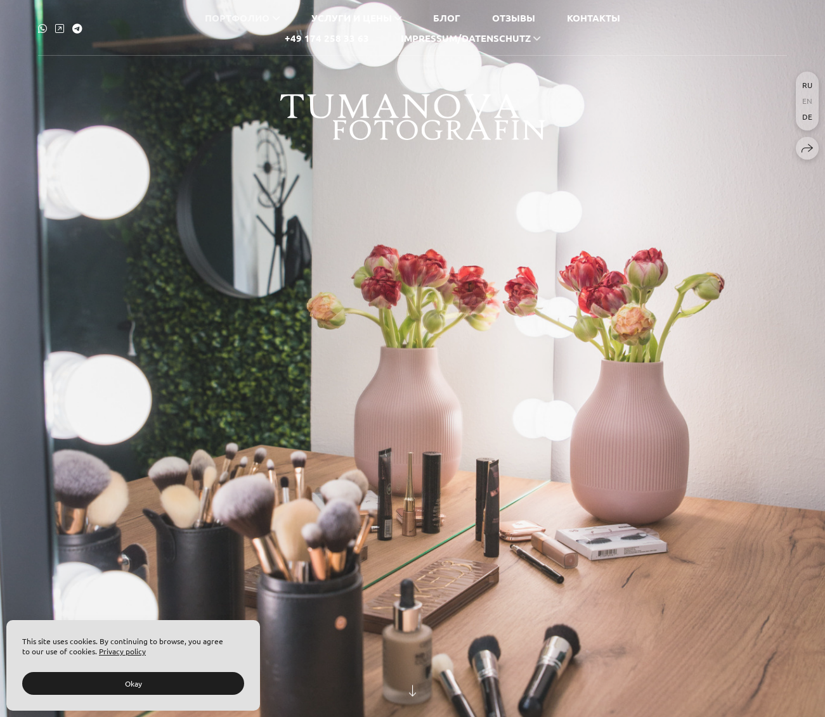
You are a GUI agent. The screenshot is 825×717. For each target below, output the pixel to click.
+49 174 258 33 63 (327, 37)
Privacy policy (122, 651)
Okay (133, 683)
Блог (446, 17)
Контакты (593, 17)
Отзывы (513, 17)
